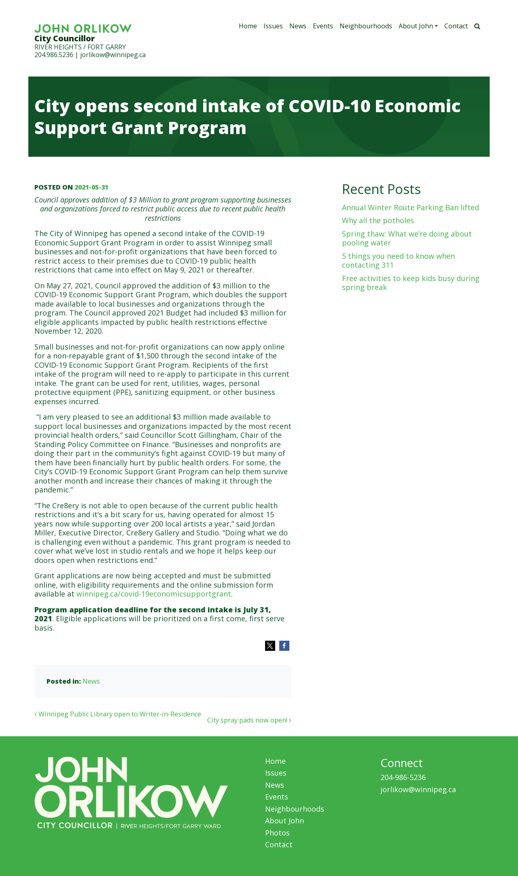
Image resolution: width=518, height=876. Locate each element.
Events (323, 25)
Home (248, 25)
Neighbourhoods (366, 25)
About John (416, 25)
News (297, 25)
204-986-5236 (403, 777)
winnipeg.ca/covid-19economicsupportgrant (153, 594)
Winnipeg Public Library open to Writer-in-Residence (117, 714)
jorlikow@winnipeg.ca (113, 54)
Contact (456, 25)
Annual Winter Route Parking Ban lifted (410, 207)
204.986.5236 (53, 54)
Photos (277, 833)
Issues (273, 25)
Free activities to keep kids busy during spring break (411, 282)
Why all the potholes (378, 220)
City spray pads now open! (249, 720)
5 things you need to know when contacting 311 (398, 260)
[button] (270, 646)
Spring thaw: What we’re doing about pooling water (407, 238)
